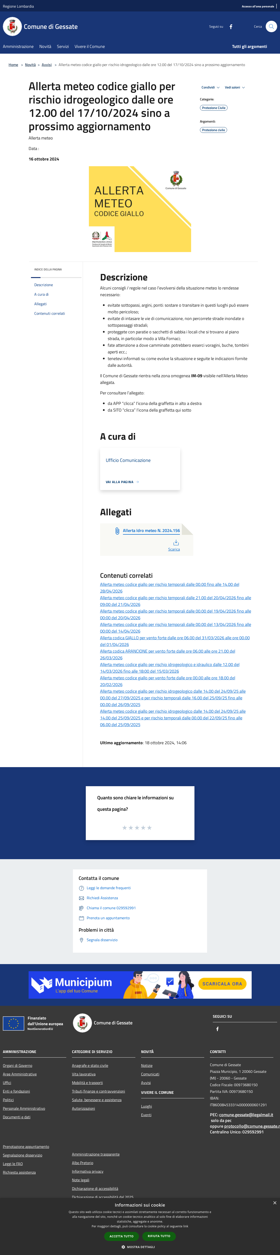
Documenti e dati (17, 1117)
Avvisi (47, 64)
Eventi (146, 1115)
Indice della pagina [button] (48, 269)
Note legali (80, 1180)
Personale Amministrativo (24, 1108)
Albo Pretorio (82, 1163)
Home (13, 64)
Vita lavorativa (84, 1074)
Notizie (147, 1065)
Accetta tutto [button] (121, 1236)
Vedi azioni (235, 87)
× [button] (274, 1203)
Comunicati (150, 1074)
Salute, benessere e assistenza (97, 1100)
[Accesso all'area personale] (258, 6)
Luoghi (146, 1106)
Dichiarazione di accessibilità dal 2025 (102, 1197)
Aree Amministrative (20, 1074)
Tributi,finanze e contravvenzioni (98, 1091)
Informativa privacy (87, 1171)
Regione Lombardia (18, 6)
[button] (140, 1247)
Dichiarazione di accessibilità (95, 1188)
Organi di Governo (17, 1065)
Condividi (211, 87)
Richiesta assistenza (19, 1172)
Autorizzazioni (83, 1108)
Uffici (7, 1082)
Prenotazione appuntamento (26, 1146)
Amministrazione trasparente (96, 1154)
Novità (30, 64)
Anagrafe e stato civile (90, 1065)
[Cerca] (271, 26)
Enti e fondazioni (16, 1091)
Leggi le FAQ (13, 1164)
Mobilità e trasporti (87, 1082)
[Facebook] (229, 26)
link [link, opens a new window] (185, 1226)
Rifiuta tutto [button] (159, 1236)
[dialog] (140, 1226)
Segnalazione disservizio (22, 1155)
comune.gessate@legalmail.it (246, 1114)
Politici (8, 1100)
